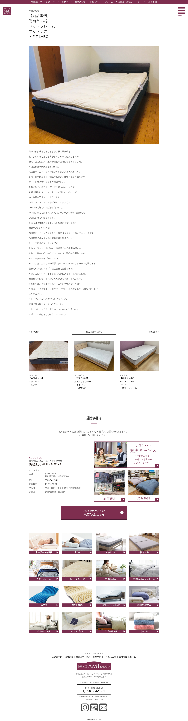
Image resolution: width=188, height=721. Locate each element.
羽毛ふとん (95, 2)
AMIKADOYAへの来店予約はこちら (94, 512)
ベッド (56, 2)
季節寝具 (120, 2)
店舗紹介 (130, 2)
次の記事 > (154, 332)
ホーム (132, 657)
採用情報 (122, 657)
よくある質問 (110, 657)
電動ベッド (67, 2)
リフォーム (108, 2)
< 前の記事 (34, 332)
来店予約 (152, 2)
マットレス (45, 2)
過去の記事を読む (94, 332)
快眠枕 (34, 2)
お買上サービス (83, 657)
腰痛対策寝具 (81, 2)
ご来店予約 (58, 657)
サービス (141, 2)
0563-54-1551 (51, 480)
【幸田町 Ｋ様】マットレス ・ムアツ (36, 381)
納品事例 (97, 657)
